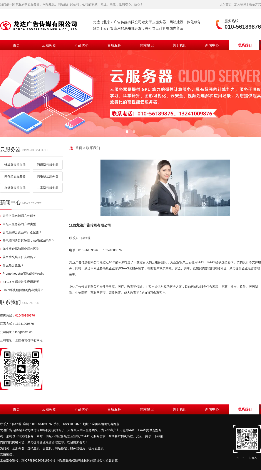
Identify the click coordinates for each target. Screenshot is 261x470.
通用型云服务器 (47, 165)
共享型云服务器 (47, 188)
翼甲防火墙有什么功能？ (18, 257)
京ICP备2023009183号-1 (38, 460)
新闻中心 (212, 45)
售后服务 (114, 45)
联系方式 (255, 4)
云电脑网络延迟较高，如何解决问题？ (27, 240)
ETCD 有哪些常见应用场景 (19, 282)
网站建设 (147, 45)
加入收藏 (240, 4)
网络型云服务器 (47, 176)
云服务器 (49, 45)
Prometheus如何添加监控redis (22, 273)
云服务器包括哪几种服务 (18, 216)
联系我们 (245, 45)
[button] (127, 131)
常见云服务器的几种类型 (18, 224)
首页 (16, 45)
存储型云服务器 (15, 188)
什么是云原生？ (12, 265)
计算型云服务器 (15, 165)
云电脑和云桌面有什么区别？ (21, 232)
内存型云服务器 (15, 176)
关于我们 (179, 45)
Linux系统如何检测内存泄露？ (21, 290)
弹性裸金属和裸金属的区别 (19, 249)
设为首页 (225, 4)
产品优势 (82, 45)
